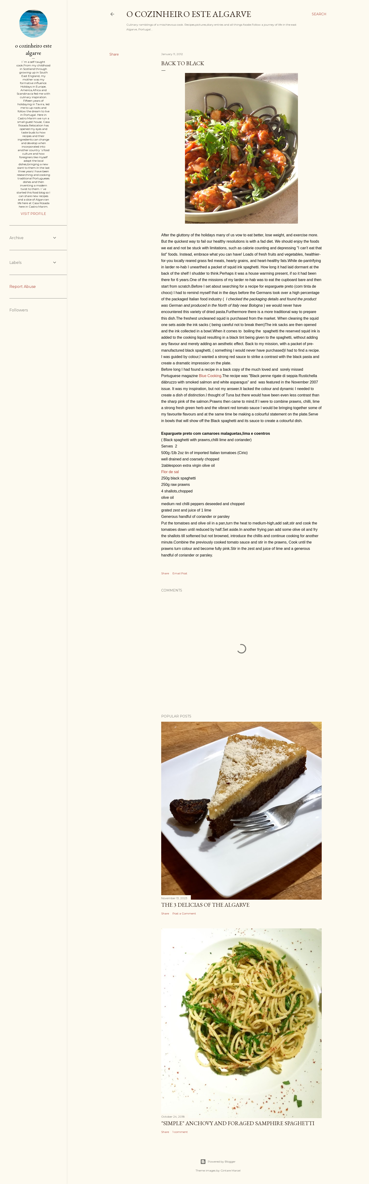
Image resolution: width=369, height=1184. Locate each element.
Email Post (179, 573)
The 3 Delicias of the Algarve (205, 904)
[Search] (319, 14)
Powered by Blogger (218, 1161)
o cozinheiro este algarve (188, 14)
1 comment (180, 1132)
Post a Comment (184, 913)
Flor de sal (170, 472)
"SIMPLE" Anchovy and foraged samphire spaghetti (237, 1123)
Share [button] (114, 54)
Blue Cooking (210, 376)
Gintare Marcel (231, 1170)
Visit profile (33, 214)
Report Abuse (22, 286)
